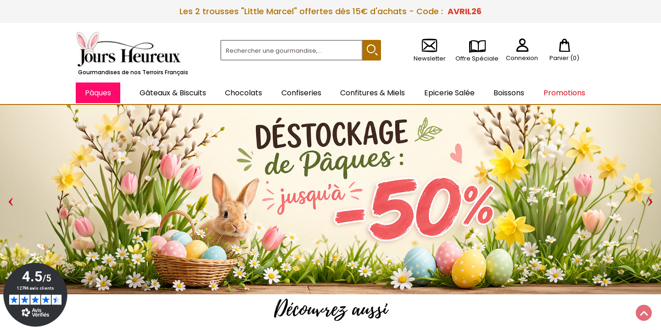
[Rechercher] (291, 50)
